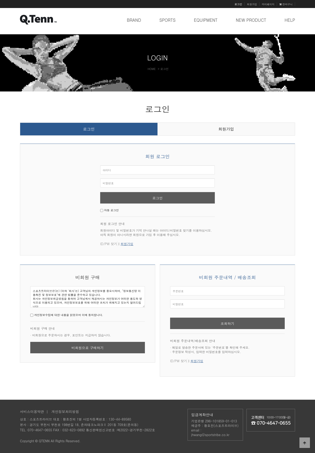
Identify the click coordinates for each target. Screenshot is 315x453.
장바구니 (286, 4)
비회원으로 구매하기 (88, 347)
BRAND (134, 20)
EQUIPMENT (206, 20)
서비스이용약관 (32, 411)
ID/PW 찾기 (108, 243)
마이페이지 (268, 4)
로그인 (89, 129)
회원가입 (252, 4)
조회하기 (227, 323)
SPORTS (167, 20)
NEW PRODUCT (251, 20)
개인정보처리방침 (65, 411)
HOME (152, 69)
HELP (290, 20)
